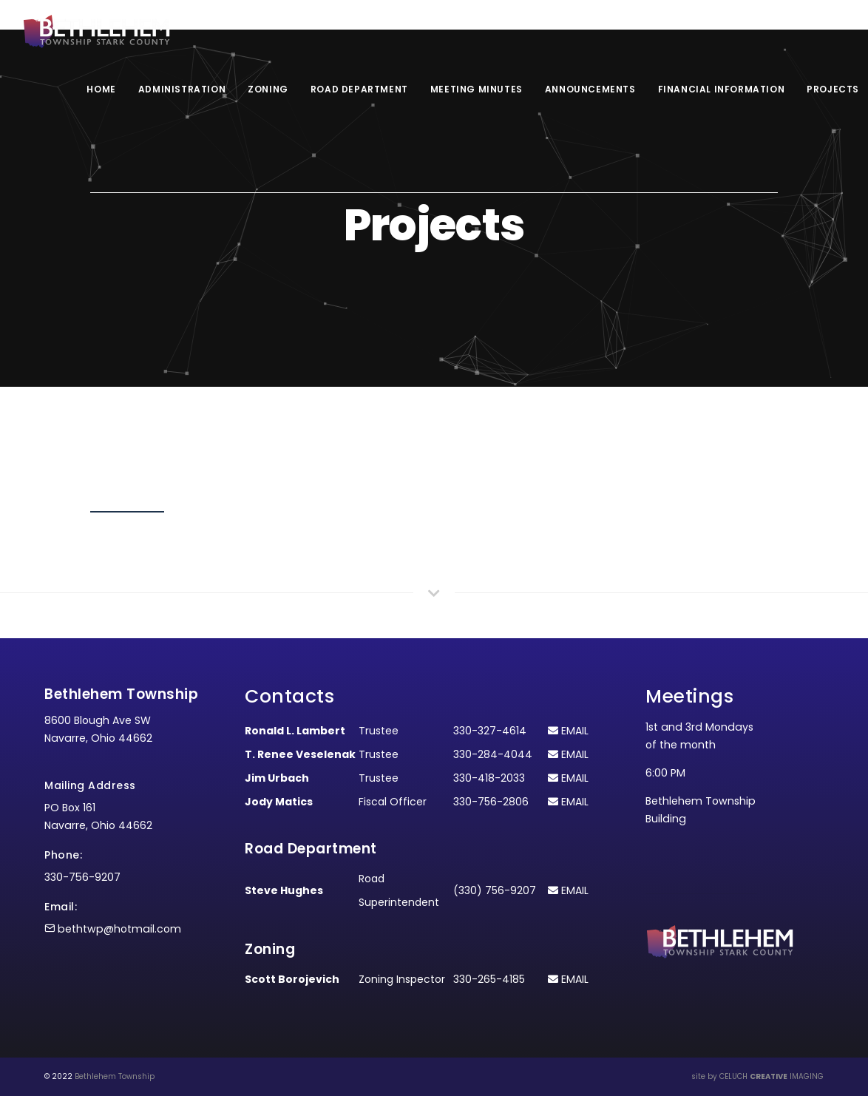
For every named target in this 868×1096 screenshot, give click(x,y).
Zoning (268, 89)
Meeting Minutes (476, 89)
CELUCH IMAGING (771, 1076)
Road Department (359, 89)
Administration (182, 89)
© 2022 (58, 1076)
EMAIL (568, 730)
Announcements (590, 89)
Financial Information (721, 89)
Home (101, 89)
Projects (833, 89)
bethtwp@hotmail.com (119, 928)
